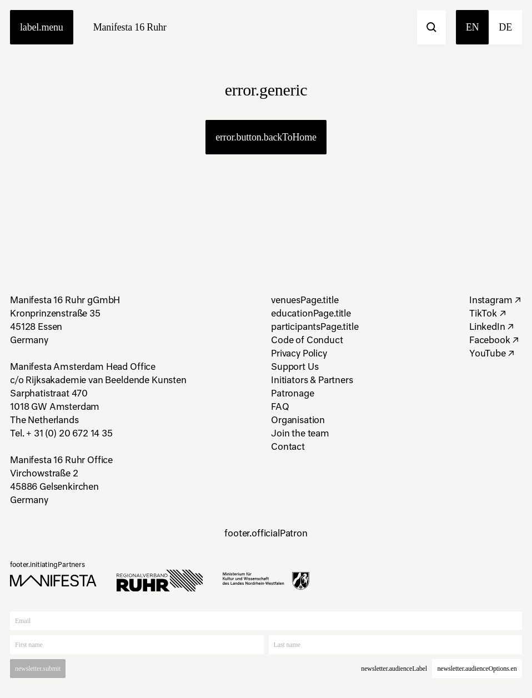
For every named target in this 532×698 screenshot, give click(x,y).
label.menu (41, 27)
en (472, 27)
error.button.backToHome (266, 137)
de (505, 27)
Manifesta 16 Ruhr (130, 27)
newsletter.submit (38, 668)
